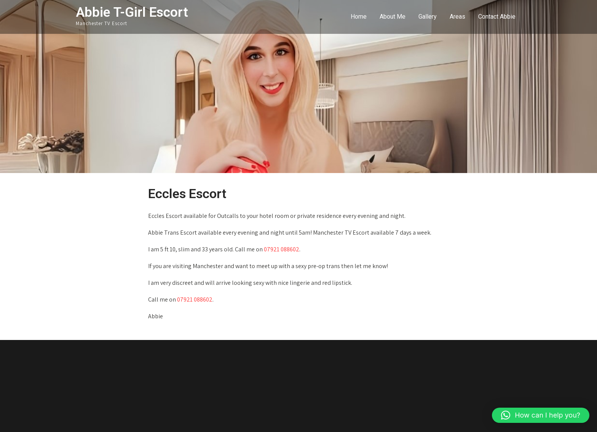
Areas (457, 16)
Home (359, 16)
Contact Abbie (497, 16)
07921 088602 (281, 249)
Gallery (427, 16)
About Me (392, 16)
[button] (540, 415)
